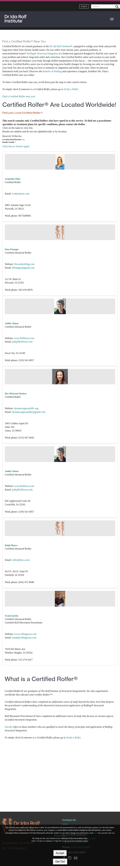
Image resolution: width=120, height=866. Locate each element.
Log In (84, 6)
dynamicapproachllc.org (26, 408)
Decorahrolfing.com (24, 264)
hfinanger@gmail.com (23, 267)
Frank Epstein (11, 616)
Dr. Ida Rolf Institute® (61, 46)
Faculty (8, 727)
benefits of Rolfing (52, 71)
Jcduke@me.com (20, 193)
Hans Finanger (12, 249)
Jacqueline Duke (12, 179)
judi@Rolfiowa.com (22, 341)
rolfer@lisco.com (21, 560)
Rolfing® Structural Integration (42, 53)
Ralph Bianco (11, 545)
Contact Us (69, 820)
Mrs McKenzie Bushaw (16, 393)
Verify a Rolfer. (71, 89)
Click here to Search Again (15, 146)
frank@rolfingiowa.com (24, 637)
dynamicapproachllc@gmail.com (28, 412)
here (95, 833)
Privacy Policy (59, 836)
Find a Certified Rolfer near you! (18, 96)
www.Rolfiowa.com (24, 338)
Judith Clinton (12, 323)
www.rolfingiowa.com (25, 634)
